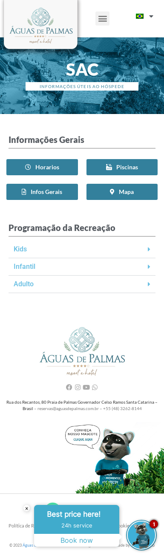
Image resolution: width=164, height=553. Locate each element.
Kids (20, 249)
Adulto (24, 284)
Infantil (24, 266)
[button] (102, 18)
